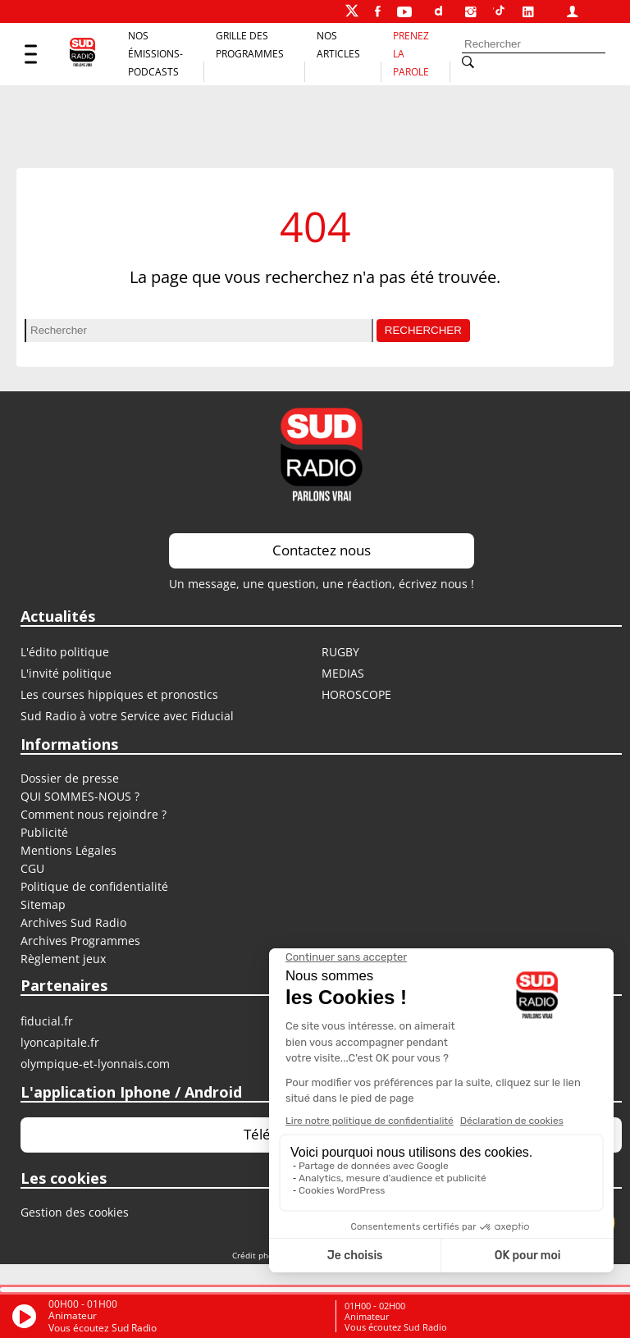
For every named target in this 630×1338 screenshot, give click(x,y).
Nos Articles (338, 45)
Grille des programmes (250, 45)
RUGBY (340, 652)
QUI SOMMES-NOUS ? (80, 796)
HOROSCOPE (356, 694)
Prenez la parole (411, 54)
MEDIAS (343, 673)
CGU (32, 868)
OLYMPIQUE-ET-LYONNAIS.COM (95, 1063)
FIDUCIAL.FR (47, 1021)
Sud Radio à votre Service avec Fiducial (127, 716)
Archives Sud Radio (73, 922)
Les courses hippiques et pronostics (119, 694)
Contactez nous (321, 550)
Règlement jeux (63, 958)
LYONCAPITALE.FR (60, 1042)
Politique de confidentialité (94, 886)
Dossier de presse (70, 778)
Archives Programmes (80, 940)
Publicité (44, 832)
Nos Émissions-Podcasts (155, 54)
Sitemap (43, 904)
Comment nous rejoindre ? (95, 814)
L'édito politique (65, 652)
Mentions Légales (68, 850)
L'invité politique (66, 673)
